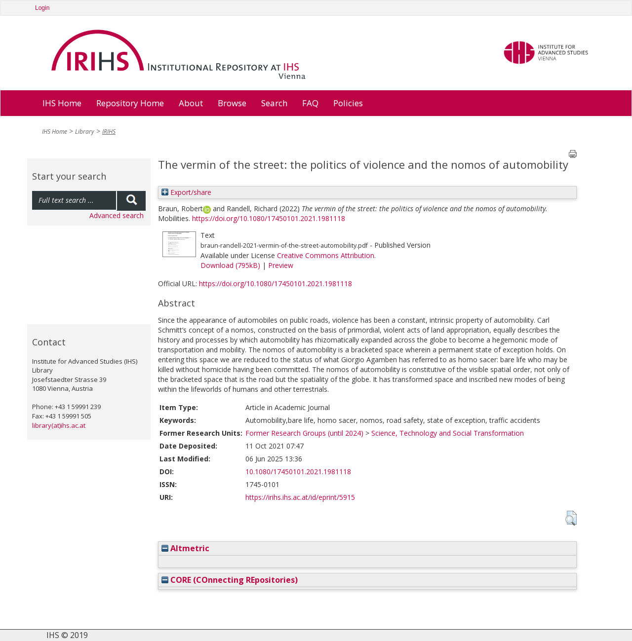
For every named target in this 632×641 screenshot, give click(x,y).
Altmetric (185, 548)
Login (42, 7)
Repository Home (130, 103)
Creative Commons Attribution (325, 255)
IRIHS (109, 131)
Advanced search (116, 215)
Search (274, 103)
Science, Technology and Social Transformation (447, 433)
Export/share (186, 192)
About (191, 103)
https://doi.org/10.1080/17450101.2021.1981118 (268, 218)
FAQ (310, 103)
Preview (280, 265)
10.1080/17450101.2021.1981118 (298, 471)
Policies (348, 103)
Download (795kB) (230, 265)
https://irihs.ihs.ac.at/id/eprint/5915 (300, 497)
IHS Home (61, 103)
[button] (571, 518)
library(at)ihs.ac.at (58, 425)
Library (84, 131)
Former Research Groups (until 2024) (304, 433)
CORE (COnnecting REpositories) (229, 579)
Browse (232, 103)
